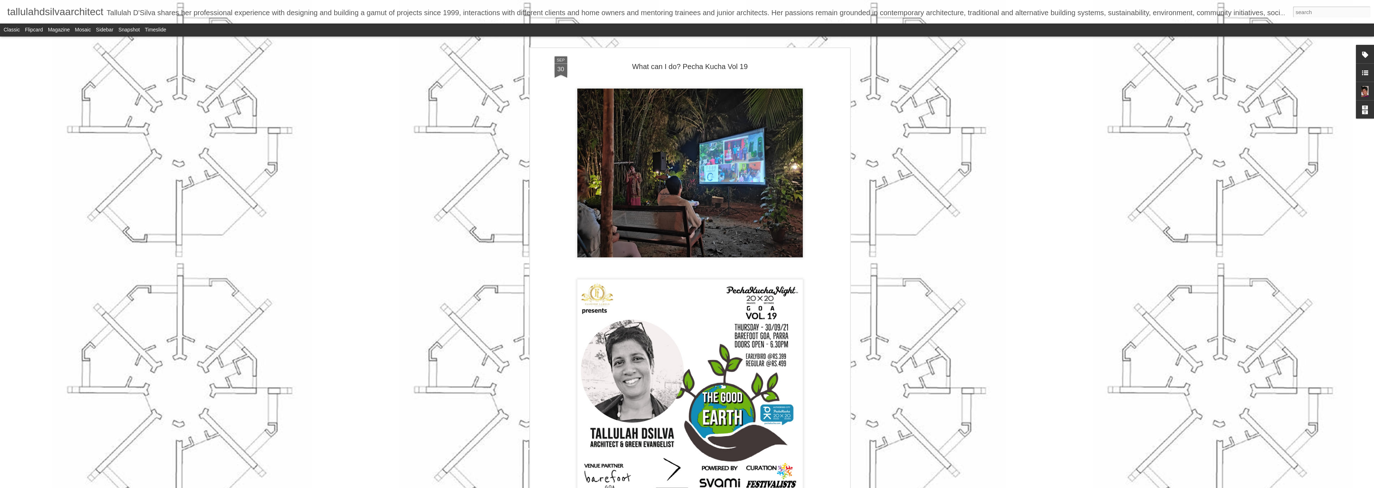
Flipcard (34, 30)
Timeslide (155, 30)
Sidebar (104, 30)
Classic (12, 30)
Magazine (59, 30)
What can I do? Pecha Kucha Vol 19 (690, 66)
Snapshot (129, 30)
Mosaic (83, 30)
